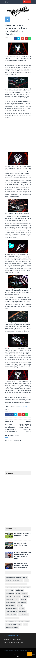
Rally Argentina (22, 608)
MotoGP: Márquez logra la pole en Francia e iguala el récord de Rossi (22, 549)
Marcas (18, 599)
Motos (20, 602)
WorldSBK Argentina (22, 617)
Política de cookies (9, 645)
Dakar (25, 574)
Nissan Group (22, 401)
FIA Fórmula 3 (8, 586)
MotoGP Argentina (10, 602)
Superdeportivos (24, 611)
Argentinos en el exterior (12, 571)
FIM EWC (23, 586)
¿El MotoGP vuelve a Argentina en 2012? (20, 539)
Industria (22, 593)
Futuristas (8, 590)
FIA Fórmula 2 (18, 583)
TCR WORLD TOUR (23, 614)
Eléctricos (8, 577)
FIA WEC (17, 586)
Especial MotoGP (23, 580)
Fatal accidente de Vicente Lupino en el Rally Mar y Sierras (22, 559)
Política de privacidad (10, 639)
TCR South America (10, 614)
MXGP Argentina (9, 599)
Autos (24, 571)
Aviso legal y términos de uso (12, 626)
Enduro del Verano (10, 580)
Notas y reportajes (10, 605)
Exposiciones (8, 583)
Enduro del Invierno (19, 577)
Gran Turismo (9, 593)
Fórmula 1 (16, 590)
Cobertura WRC (16, 574)
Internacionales (9, 596)
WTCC (6, 617)
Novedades (21, 605)
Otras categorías (10, 608)
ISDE (16, 593)
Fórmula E (7, 406)
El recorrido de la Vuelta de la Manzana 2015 (22, 529)
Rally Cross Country (11, 611)
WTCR (12, 617)
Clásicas (7, 574)
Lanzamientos (21, 596)
